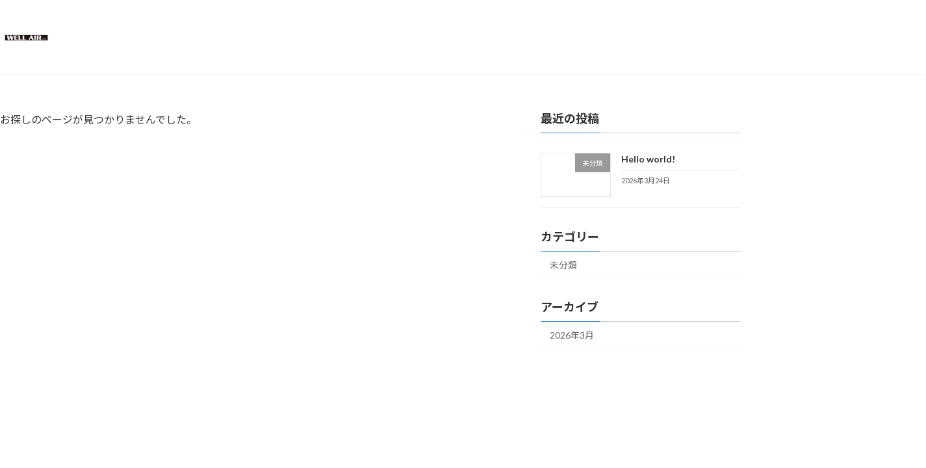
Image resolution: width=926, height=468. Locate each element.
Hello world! (648, 158)
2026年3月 (572, 335)
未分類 (563, 264)
